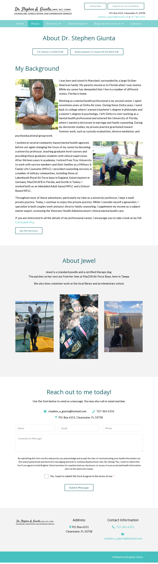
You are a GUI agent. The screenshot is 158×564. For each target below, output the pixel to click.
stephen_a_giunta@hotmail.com (113, 16)
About (35, 23)
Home (20, 23)
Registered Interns (107, 23)
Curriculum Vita (24, 222)
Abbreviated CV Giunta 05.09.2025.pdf (97, 52)
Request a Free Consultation (126, 6)
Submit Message (79, 488)
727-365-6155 (137, 16)
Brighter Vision (135, 558)
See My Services (30, 231)
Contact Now (95, 6)
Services (52, 23)
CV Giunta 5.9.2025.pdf (49, 52)
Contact (136, 23)
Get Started (76, 23)
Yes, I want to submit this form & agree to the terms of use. (82, 477)
